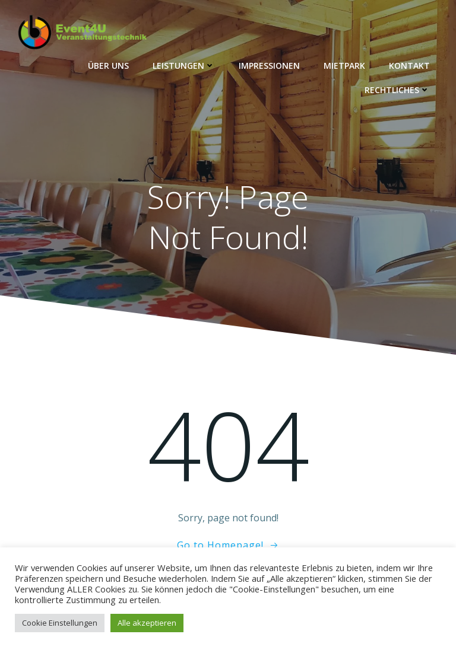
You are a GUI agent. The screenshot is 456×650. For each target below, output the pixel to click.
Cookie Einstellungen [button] (59, 622)
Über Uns (108, 65)
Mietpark (344, 65)
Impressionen (269, 65)
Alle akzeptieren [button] (147, 622)
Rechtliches (397, 89)
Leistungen (184, 65)
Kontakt (409, 65)
